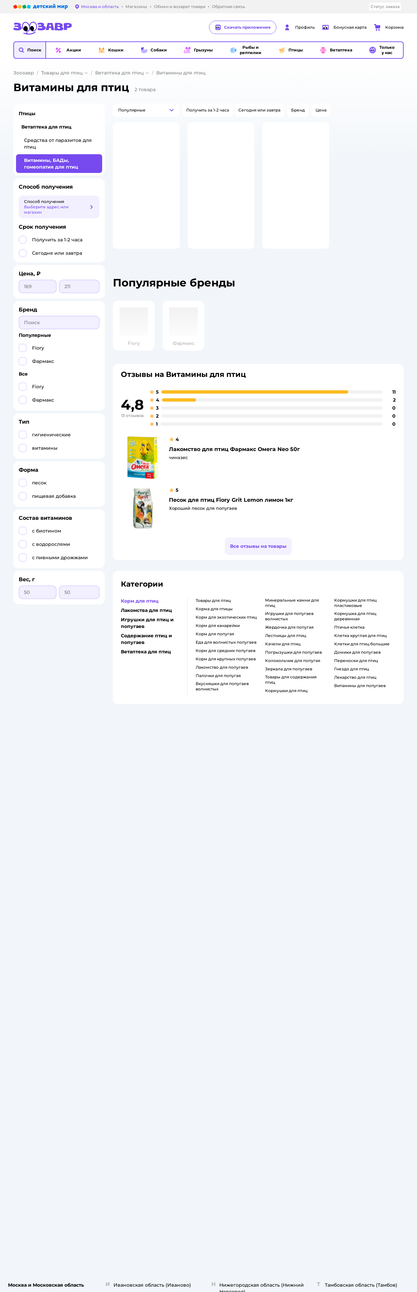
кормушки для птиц (286, 707)
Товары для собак (352, 861)
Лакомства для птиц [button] (146, 628)
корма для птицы (214, 626)
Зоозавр (23, 73)
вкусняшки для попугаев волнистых (222, 703)
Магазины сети (278, 919)
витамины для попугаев (360, 702)
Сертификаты (135, 911)
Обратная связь (137, 919)
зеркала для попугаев (288, 686)
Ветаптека (344, 885)
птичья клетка (349, 644)
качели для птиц (282, 661)
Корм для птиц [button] (140, 618)
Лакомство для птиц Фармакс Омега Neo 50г (234, 466)
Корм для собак (350, 869)
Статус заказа (385, 6)
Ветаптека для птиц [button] (146, 669)
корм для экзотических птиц (226, 634)
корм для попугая (215, 651)
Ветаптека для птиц (119, 73)
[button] (29, 50)
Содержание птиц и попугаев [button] (146, 656)
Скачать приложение (243, 27)
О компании (205, 837)
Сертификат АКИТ (140, 903)
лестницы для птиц (285, 652)
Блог (267, 911)
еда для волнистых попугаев (226, 659)
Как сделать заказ (140, 845)
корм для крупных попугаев (226, 676)
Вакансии (202, 893)
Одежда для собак (352, 877)
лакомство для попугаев (222, 684)
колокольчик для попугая (292, 677)
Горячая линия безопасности (222, 885)
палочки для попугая (218, 692)
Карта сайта (133, 927)
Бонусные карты (280, 837)
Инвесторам (205, 853)
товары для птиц (213, 617)
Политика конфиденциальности (144, 880)
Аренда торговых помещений (223, 877)
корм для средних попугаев (225, 667)
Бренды (270, 895)
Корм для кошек (350, 845)
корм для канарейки (218, 642)
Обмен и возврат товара (147, 861)
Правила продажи (140, 869)
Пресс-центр (206, 861)
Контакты (202, 901)
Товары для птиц (62, 73)
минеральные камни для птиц (292, 620)
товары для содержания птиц (291, 697)
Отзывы (270, 903)
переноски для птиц (356, 677)
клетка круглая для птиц (360, 652)
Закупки (200, 869)
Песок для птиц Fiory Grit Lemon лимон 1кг (231, 517)
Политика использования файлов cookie (148, 893)
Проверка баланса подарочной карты (282, 861)
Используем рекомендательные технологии (61, 962)
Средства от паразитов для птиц (58, 143)
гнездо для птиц (351, 686)
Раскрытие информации (218, 845)
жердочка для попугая (289, 644)
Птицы (27, 114)
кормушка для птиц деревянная (355, 633)
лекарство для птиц (355, 694)
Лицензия (131, 837)
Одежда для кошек (353, 853)
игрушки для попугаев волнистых (289, 633)
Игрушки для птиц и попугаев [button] (147, 640)
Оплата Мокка (277, 871)
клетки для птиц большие (362, 661)
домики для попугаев (357, 669)
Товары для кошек (352, 837)
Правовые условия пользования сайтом (98, 955)
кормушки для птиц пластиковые (355, 620)
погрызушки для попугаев (293, 669)
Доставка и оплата (140, 853)
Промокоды (275, 887)
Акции (269, 879)
